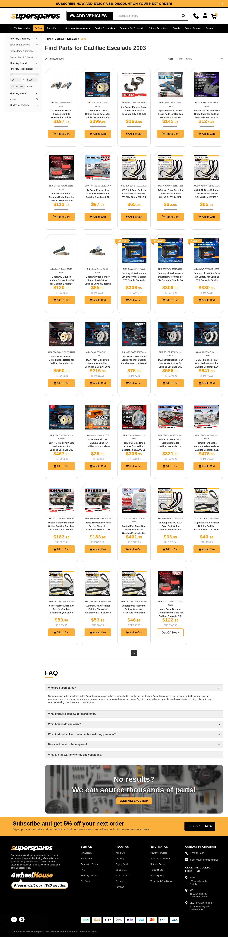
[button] (22, 28)
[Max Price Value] (32, 80)
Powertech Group (88, 931)
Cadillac (59, 38)
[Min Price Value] (15, 80)
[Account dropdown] (205, 15)
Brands (176, 28)
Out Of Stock (170, 632)
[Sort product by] (199, 59)
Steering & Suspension (77, 28)
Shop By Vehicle (89, 875)
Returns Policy (157, 864)
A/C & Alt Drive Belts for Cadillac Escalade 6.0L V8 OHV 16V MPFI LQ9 (134, 193)
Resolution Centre (89, 864)
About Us (120, 853)
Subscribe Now (200, 826)
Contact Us (121, 870)
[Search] (183, 16)
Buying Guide (122, 864)
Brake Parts (54, 28)
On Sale (38, 28)
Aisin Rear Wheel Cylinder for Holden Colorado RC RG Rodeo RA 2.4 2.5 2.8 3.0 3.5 (31, 922)
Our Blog (120, 858)
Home (48, 38)
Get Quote (86, 881)
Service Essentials (105, 28)
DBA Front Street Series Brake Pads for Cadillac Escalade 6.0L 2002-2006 (134, 360)
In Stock (24, 99)
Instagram (104, 5)
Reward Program (193, 28)
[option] (114, 3)
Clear (29, 87)
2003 (83, 38)
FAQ (83, 870)
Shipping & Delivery (160, 858)
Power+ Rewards (158, 853)
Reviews (210, 28)
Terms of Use (156, 870)
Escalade (72, 38)
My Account (86, 853)
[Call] (196, 16)
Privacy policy (157, 875)
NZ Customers (123, 875)
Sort (170, 58)
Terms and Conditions (161, 881)
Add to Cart (61, 134)
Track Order (86, 858)
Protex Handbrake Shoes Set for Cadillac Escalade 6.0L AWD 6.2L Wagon (61, 526)
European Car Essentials (132, 28)
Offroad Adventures (158, 28)
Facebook (200, 2)
